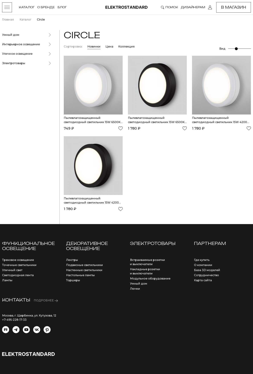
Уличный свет (12, 270)
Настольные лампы (80, 275)
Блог (62, 7)
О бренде (46, 7)
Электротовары (13, 63)
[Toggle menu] (7, 7)
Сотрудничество (206, 275)
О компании (203, 265)
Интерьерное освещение (21, 44)
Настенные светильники (84, 270)
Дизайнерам (193, 7)
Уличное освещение (17, 53)
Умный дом (10, 34)
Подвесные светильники (84, 265)
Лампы (7, 280)
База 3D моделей (207, 270)
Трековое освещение (18, 260)
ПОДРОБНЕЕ (46, 300)
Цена (109, 46)
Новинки (93, 46)
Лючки (135, 288)
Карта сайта (203, 280)
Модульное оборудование (150, 278)
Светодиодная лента (18, 275)
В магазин (233, 7)
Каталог (26, 7)
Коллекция (126, 46)
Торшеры (73, 280)
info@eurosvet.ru (14, 324)
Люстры (72, 260)
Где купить (202, 260)
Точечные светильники (19, 265)
